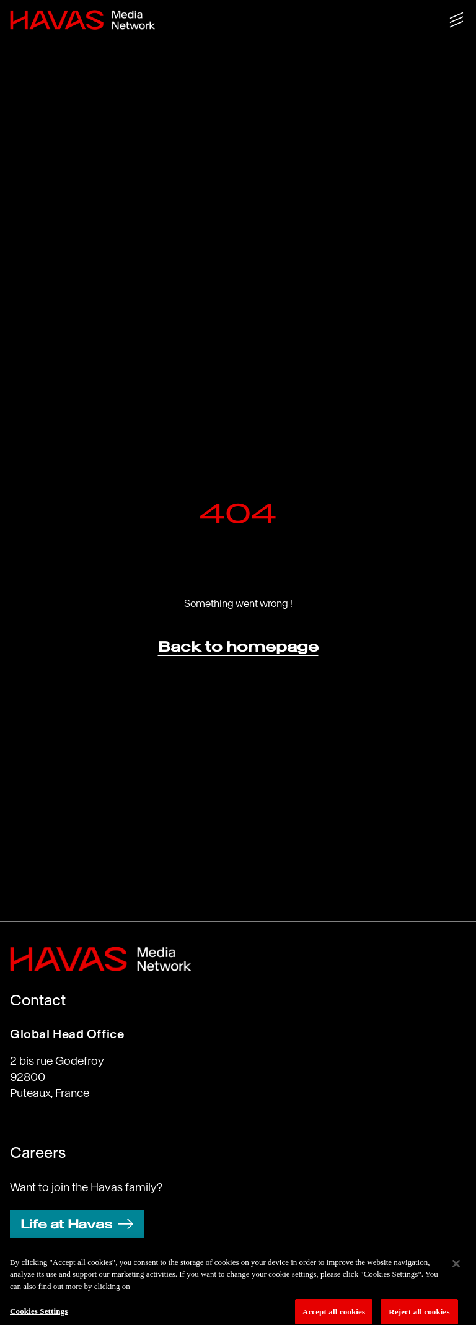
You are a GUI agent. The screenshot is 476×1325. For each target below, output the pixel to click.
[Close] (456, 1266)
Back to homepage (238, 646)
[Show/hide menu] (456, 20)
